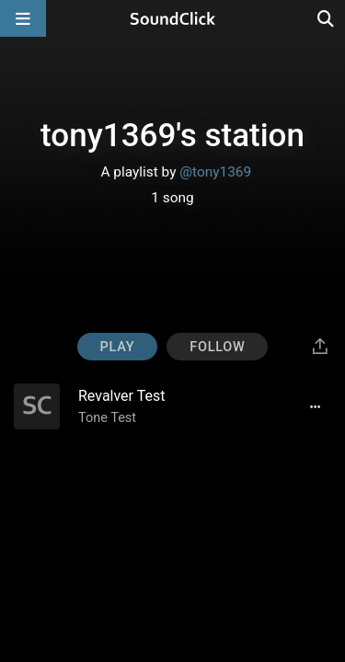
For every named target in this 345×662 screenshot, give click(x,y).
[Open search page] (326, 18)
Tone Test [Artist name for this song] (107, 418)
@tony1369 (215, 172)
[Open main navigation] (23, 18)
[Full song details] (315, 406)
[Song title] (180, 396)
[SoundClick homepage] (173, 18)
